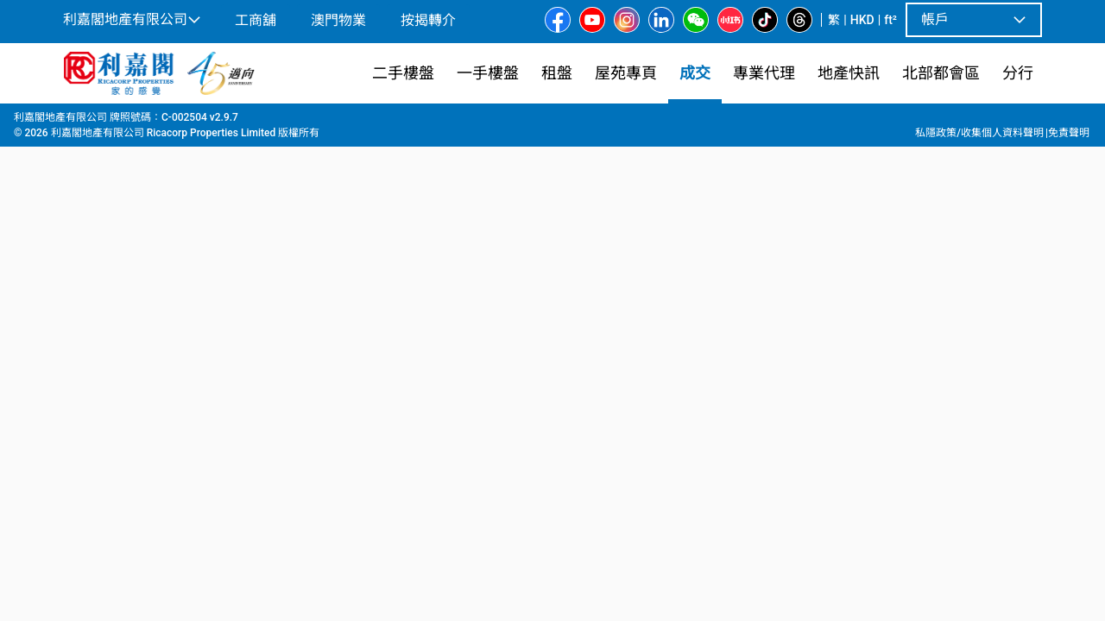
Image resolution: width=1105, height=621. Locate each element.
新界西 (154, 122)
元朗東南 (249, 122)
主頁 (72, 122)
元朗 (199, 122)
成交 (110, 122)
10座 (338, 122)
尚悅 (299, 122)
